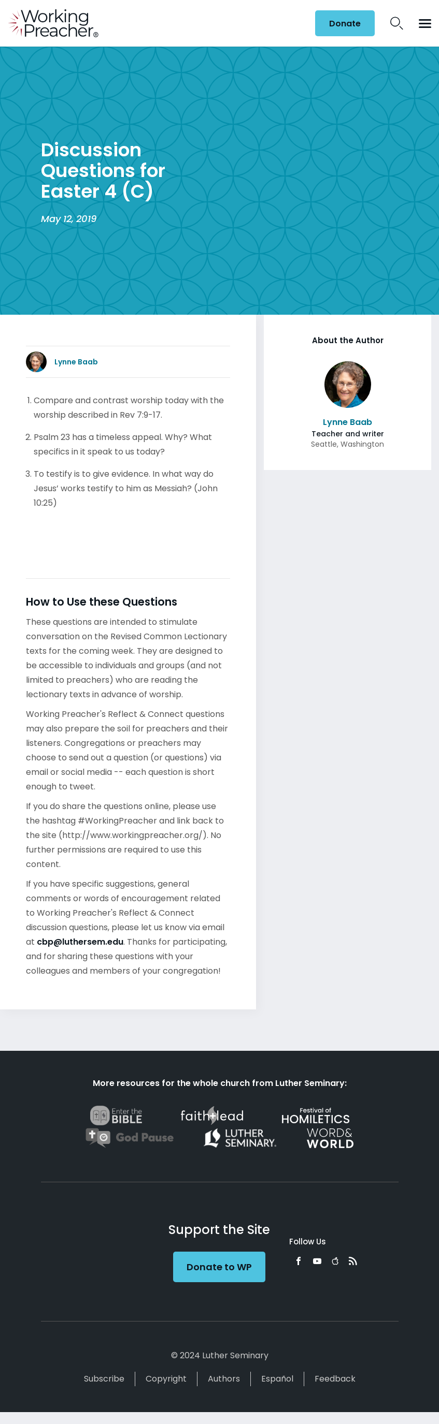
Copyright (166, 1379)
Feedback (335, 1379)
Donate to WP (219, 1266)
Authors (224, 1379)
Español (277, 1379)
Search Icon (396, 23)
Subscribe (104, 1379)
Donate (345, 24)
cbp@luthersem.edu (80, 942)
